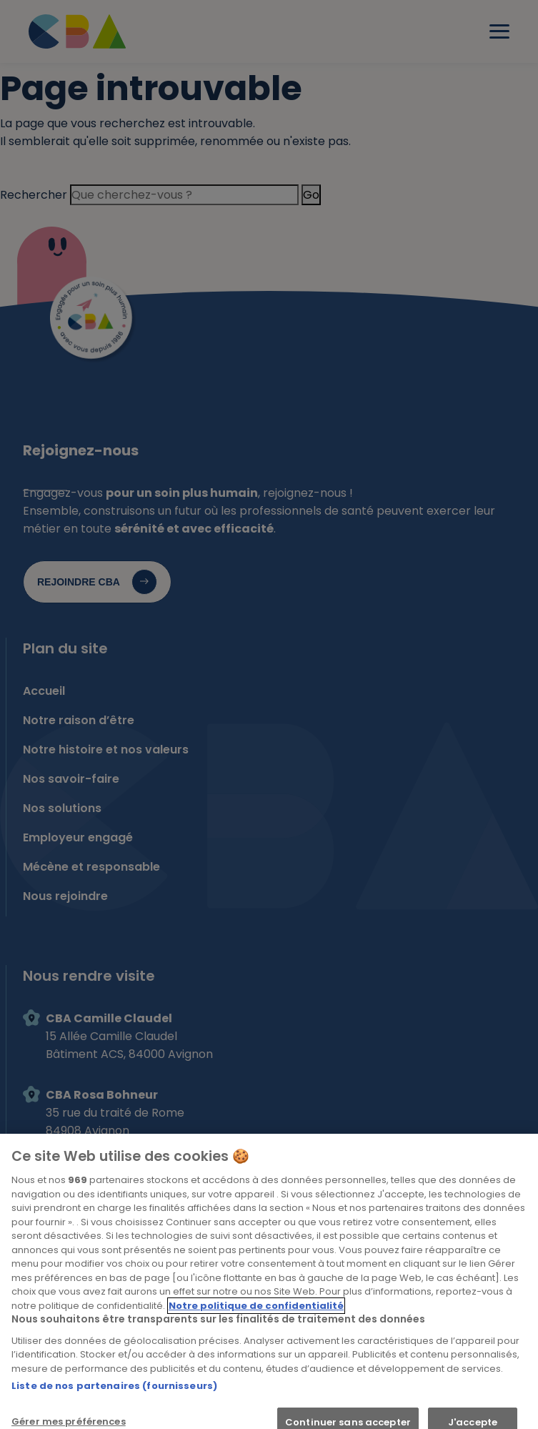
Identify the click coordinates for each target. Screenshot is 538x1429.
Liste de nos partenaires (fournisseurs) (114, 1394)
